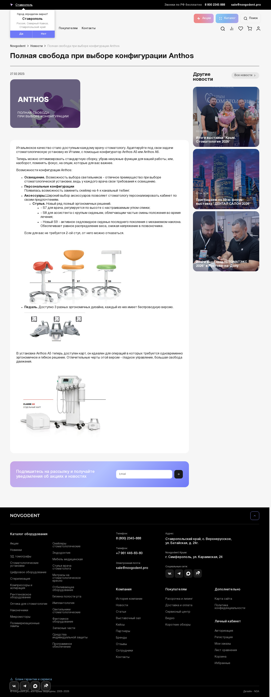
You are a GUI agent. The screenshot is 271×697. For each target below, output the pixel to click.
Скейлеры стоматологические (66, 545)
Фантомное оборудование (62, 620)
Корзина (220, 657)
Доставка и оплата (178, 605)
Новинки (16, 550)
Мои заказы (223, 644)
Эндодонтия (61, 553)
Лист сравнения (226, 650)
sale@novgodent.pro (246, 5)
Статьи (121, 612)
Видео (170, 618)
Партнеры (123, 631)
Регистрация (224, 637)
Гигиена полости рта (66, 596)
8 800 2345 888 (215, 5)
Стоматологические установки (24, 564)
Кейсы (120, 625)
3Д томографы (20, 556)
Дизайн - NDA (251, 691)
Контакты (88, 28)
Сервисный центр (177, 612)
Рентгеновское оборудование (20, 596)
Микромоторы (20, 617)
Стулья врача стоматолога (61, 567)
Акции (204, 18)
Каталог (227, 18)
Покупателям (68, 28)
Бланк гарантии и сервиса (31, 679)
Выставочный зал (128, 618)
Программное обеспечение (62, 645)
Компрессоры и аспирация (21, 587)
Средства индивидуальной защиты (70, 636)
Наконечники (19, 610)
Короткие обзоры (178, 625)
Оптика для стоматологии (28, 604)
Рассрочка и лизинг (179, 599)
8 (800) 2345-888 (128, 538)
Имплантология (63, 603)
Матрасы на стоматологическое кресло (66, 578)
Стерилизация (20, 579)
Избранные (222, 663)
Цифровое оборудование (28, 572)
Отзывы (121, 644)
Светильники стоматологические (66, 611)
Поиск (250, 18)
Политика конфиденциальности (230, 607)
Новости (122, 605)
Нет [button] (43, 34)
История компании (129, 599)
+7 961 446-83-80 (129, 553)
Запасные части (63, 628)
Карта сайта (223, 599)
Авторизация (224, 631)
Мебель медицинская (67, 559)
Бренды (121, 638)
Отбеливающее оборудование (63, 589)
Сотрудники (124, 650)
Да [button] (21, 34)
